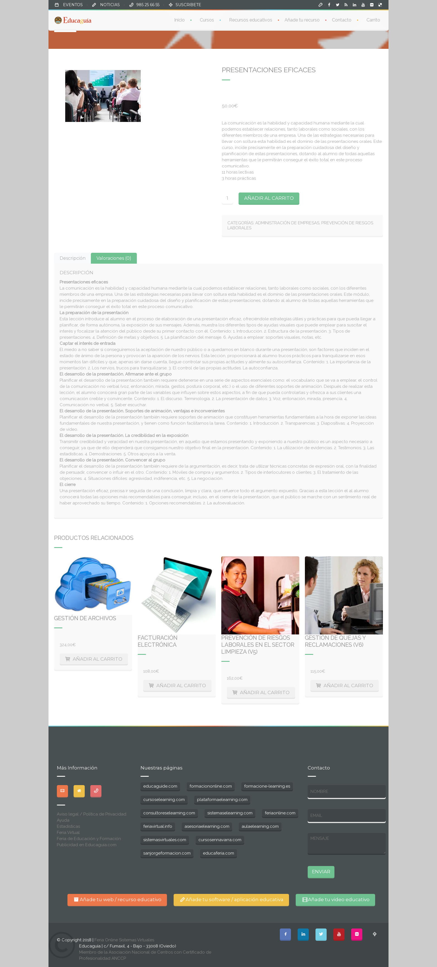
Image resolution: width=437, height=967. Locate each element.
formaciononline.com (211, 786)
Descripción (73, 258)
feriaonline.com (280, 813)
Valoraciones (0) (113, 258)
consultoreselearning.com (169, 813)
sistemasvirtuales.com (164, 839)
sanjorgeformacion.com (167, 853)
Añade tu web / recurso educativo (117, 899)
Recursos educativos (250, 19)
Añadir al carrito (269, 198)
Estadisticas (68, 826)
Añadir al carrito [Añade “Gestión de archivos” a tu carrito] (97, 659)
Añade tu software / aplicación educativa (231, 899)
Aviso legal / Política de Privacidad (91, 814)
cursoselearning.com (164, 799)
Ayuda (63, 820)
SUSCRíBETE (188, 4)
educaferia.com (218, 853)
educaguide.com (160, 786)
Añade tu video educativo (335, 899)
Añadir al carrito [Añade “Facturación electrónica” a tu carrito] (181, 685)
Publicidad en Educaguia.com (86, 844)
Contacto (341, 19)
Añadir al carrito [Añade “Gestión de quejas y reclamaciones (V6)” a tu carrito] (348, 685)
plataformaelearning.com (222, 799)
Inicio (179, 19)
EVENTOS (72, 4)
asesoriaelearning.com (206, 826)
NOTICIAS (109, 4)
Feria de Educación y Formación (89, 838)
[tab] (72, 258)
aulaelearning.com (260, 826)
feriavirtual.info (157, 826)
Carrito (373, 19)
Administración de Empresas (287, 222)
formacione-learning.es (267, 786)
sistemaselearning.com (230, 813)
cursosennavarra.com (219, 839)
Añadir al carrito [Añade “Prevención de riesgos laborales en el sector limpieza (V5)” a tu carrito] (265, 692)
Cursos (207, 19)
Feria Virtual (68, 832)
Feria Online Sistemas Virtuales (124, 939)
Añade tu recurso (302, 19)
